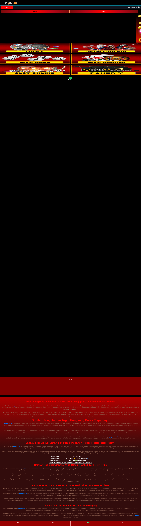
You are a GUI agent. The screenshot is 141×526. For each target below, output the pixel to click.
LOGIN (103, 11)
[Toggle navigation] (2, 3)
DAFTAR (35, 11)
